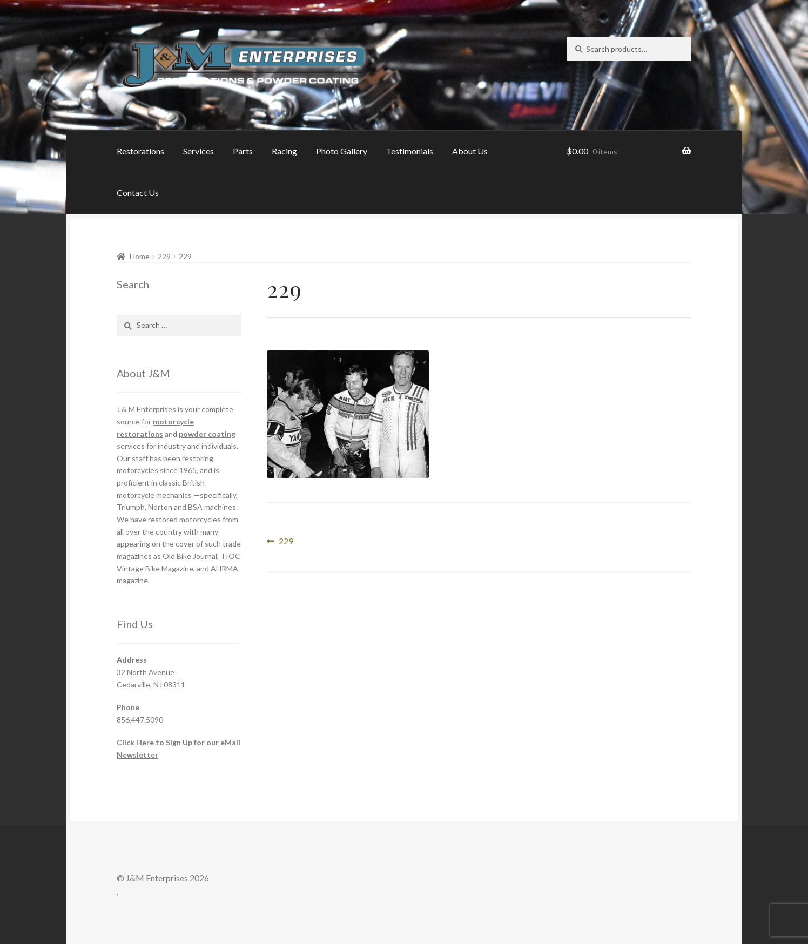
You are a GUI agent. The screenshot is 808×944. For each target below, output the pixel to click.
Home (140, 256)
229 (164, 256)
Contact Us (138, 192)
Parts (243, 151)
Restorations (140, 151)
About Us (470, 151)
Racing (284, 151)
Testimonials (409, 151)
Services (198, 151)
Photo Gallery (341, 151)
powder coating (207, 434)
